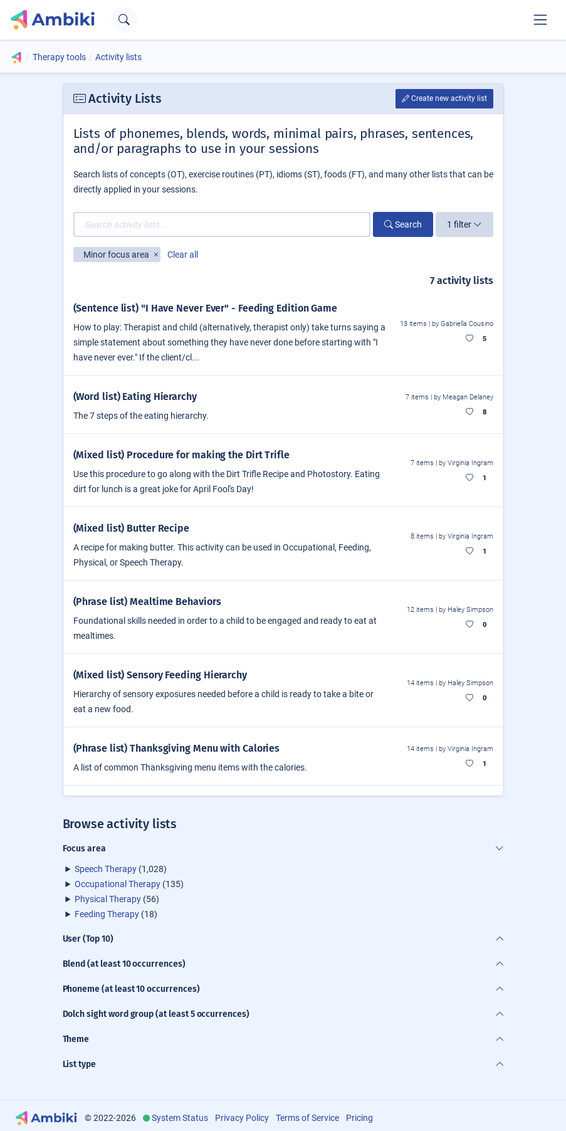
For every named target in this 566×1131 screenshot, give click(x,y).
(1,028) (121, 869)
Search (403, 224)
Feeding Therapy (107, 914)
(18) (116, 914)
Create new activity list (444, 98)
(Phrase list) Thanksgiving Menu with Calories (176, 748)
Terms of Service (307, 1118)
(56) (117, 899)
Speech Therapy (106, 869)
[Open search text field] (124, 20)
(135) (129, 884)
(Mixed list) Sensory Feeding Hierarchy (160, 675)
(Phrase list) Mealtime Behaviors (147, 602)
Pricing (359, 1118)
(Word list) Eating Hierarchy (135, 396)
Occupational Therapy (117, 884)
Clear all (182, 255)
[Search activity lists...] (221, 224)
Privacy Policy (242, 1118)
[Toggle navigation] (540, 19)
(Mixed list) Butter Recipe (131, 528)
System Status (180, 1118)
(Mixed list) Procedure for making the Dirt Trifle (181, 455)
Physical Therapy (108, 899)
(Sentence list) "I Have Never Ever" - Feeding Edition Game (205, 308)
